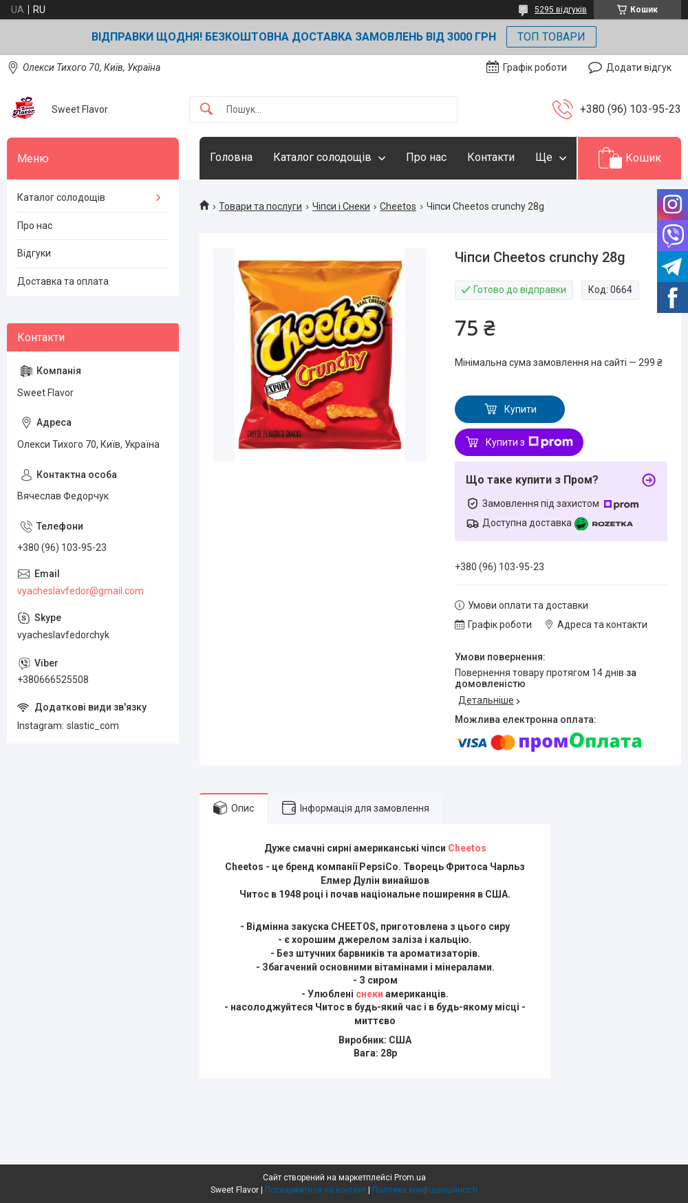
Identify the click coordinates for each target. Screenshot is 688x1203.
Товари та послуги (260, 206)
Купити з (529, 442)
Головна (231, 157)
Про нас (426, 157)
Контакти (491, 157)
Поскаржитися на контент (315, 1190)
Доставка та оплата (63, 281)
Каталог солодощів (322, 157)
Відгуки (34, 253)
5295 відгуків (561, 9)
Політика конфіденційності (424, 1190)
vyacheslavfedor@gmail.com (80, 590)
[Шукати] (206, 109)
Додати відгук (638, 67)
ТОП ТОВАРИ (551, 36)
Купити (520, 409)
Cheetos (398, 206)
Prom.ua (410, 1177)
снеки (369, 993)
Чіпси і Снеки (341, 206)
